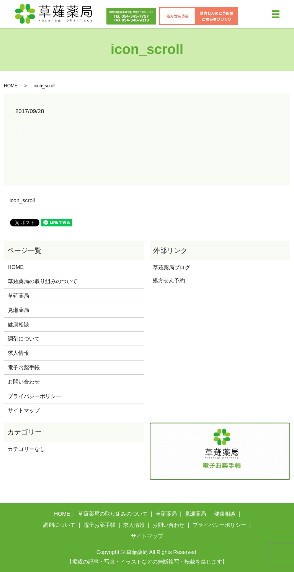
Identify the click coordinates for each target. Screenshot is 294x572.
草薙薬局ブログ (170, 267)
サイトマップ (24, 410)
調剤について (24, 339)
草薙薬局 (18, 296)
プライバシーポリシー (34, 396)
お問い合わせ (24, 382)
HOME (11, 86)
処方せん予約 (167, 280)
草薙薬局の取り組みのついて (42, 281)
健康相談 (18, 324)
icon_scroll (22, 200)
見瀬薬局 (18, 310)
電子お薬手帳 (24, 367)
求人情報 (18, 353)
